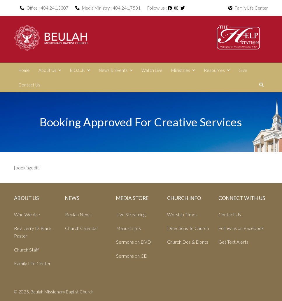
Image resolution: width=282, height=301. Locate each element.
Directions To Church (188, 228)
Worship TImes (182, 214)
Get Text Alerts (233, 242)
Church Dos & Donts (187, 242)
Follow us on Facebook (241, 228)
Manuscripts (128, 228)
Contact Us (229, 214)
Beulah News (78, 214)
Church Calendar (81, 228)
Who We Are (27, 214)
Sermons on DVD (133, 242)
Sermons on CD (132, 255)
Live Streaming (131, 214)
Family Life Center (248, 7)
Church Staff (26, 249)
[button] (261, 84)
